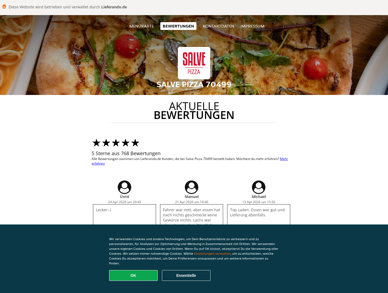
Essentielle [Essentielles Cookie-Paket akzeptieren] (186, 275)
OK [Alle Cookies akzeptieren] (133, 275)
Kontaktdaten (218, 26)
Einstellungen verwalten (212, 253)
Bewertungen (178, 26)
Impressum (252, 26)
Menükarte (141, 26)
